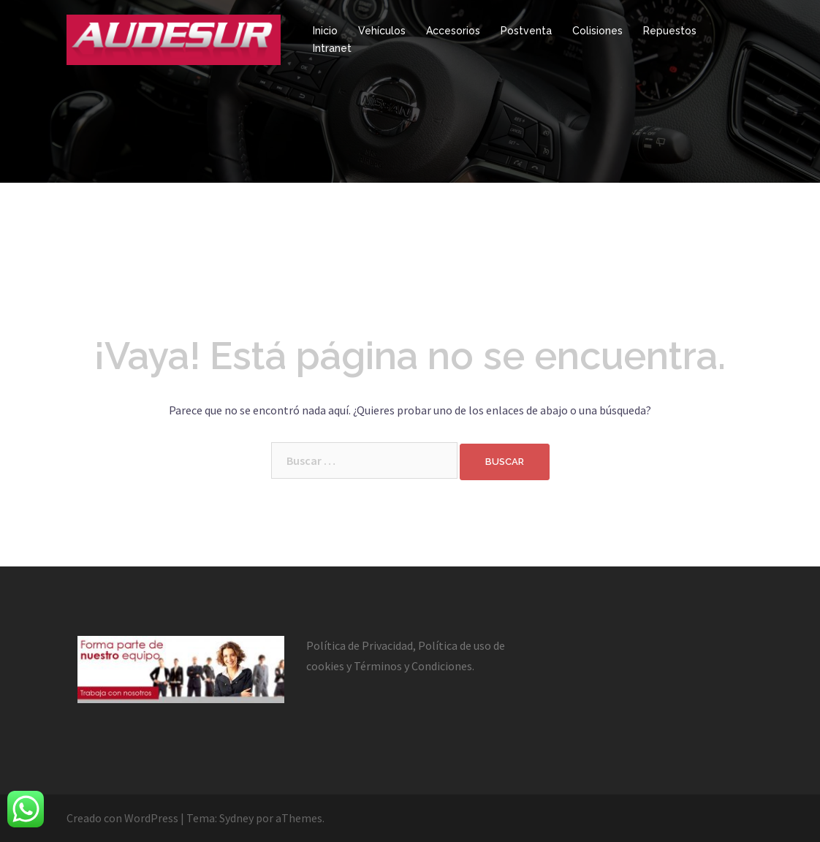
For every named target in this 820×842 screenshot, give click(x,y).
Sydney (236, 818)
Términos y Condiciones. (414, 666)
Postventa (526, 31)
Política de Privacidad (359, 645)
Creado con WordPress (122, 818)
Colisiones (597, 31)
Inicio (325, 31)
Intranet (332, 48)
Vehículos (382, 31)
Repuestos (669, 31)
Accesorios (453, 31)
